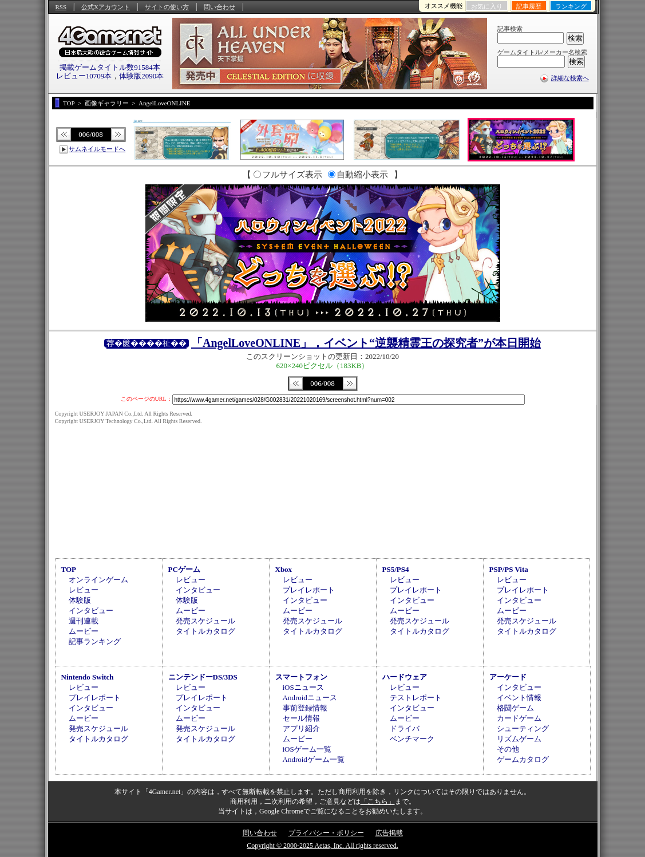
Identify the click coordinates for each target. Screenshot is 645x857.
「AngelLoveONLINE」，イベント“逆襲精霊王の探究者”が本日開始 (366, 343)
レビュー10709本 (84, 76)
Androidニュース (310, 697)
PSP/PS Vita (508, 569)
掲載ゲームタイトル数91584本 (110, 67)
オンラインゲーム (98, 579)
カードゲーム (519, 718)
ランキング (571, 6)
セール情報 (301, 718)
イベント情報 (519, 697)
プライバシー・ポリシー (326, 833)
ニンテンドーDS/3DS (203, 677)
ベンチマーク (412, 738)
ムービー (83, 631)
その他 (508, 749)
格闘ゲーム (515, 708)
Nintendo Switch (87, 677)
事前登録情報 (305, 708)
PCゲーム (184, 569)
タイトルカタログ (205, 631)
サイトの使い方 (167, 6)
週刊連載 (83, 621)
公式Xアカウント (105, 6)
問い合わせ (219, 6)
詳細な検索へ (570, 77)
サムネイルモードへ (97, 148)
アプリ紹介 (301, 728)
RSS (61, 6)
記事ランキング (95, 641)
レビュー (83, 590)
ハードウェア (404, 677)
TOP (69, 569)
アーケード (508, 677)
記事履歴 (528, 6)
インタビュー (91, 610)
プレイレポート (309, 590)
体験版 (80, 600)
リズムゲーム (519, 738)
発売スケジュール (205, 621)
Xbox (283, 569)
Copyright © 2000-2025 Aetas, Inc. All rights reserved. (322, 846)
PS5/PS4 (395, 569)
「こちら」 (378, 801)
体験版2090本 (141, 76)
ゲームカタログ (523, 759)
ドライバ (405, 728)
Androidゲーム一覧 (314, 759)
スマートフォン (301, 677)
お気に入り (486, 6)
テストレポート (416, 697)
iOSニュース (303, 687)
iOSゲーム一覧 (307, 749)
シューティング (523, 728)
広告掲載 (389, 833)
